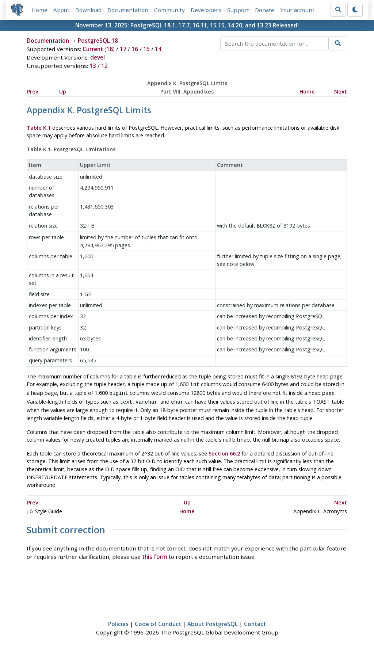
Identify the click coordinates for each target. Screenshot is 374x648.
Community (169, 10)
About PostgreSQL (212, 621)
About (61, 10)
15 (146, 49)
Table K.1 (39, 127)
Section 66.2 (224, 450)
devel (97, 57)
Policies (118, 621)
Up (62, 91)
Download (88, 10)
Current (93, 49)
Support (238, 10)
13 (92, 65)
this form (154, 553)
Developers (206, 10)
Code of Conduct (158, 621)
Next (340, 91)
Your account (297, 10)
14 (158, 49)
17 (123, 49)
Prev (32, 91)
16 (134, 49)
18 (109, 49)
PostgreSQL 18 (98, 40)
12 (104, 65)
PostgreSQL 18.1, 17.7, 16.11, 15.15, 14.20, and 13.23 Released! (214, 25)
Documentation (127, 10)
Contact (255, 621)
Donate (264, 10)
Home (39, 10)
